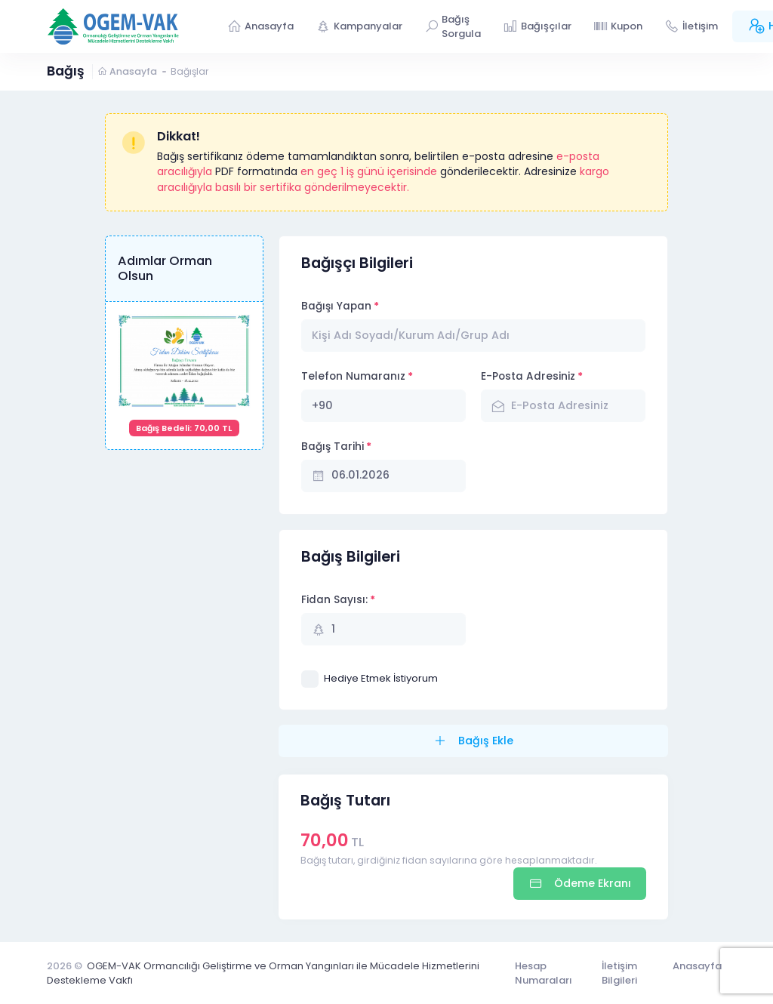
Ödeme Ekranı (591, 883)
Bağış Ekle (484, 740)
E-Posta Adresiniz (528, 376)
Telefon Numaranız (353, 376)
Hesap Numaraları (543, 973)
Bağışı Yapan (336, 306)
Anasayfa (127, 71)
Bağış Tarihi (332, 446)
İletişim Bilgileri (619, 973)
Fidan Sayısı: (334, 600)
